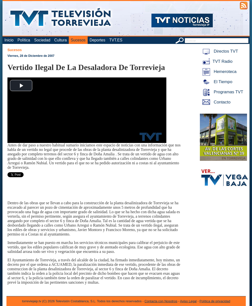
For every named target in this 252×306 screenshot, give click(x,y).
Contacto (215, 102)
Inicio (8, 40)
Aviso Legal (188, 301)
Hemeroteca (219, 71)
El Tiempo (216, 81)
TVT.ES (115, 40)
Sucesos (78, 40)
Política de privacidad (215, 301)
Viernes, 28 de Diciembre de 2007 (30, 56)
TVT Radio (216, 61)
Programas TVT (222, 92)
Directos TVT (219, 51)
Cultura (60, 40)
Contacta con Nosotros (160, 301)
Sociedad (42, 40)
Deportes (97, 40)
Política (23, 40)
